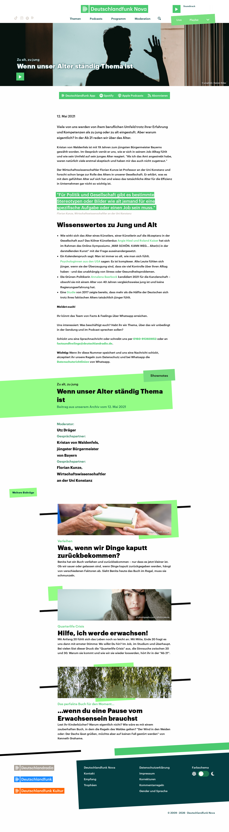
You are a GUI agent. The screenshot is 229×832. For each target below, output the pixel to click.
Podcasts (96, 18)
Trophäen (90, 785)
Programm (118, 18)
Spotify (106, 95)
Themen (75, 18)
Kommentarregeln (151, 785)
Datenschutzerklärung (154, 767)
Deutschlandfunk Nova (99, 767)
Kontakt (89, 773)
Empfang (90, 779)
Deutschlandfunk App (78, 95)
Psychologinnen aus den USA (80, 261)
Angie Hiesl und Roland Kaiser (138, 240)
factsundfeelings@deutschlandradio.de (84, 343)
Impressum (147, 773)
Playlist (194, 19)
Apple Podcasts (130, 95)
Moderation (142, 18)
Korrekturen (147, 779)
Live (179, 19)
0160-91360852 (145, 338)
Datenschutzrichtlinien (73, 361)
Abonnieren (158, 95)
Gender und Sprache (153, 791)
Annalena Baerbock (104, 276)
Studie (71, 292)
